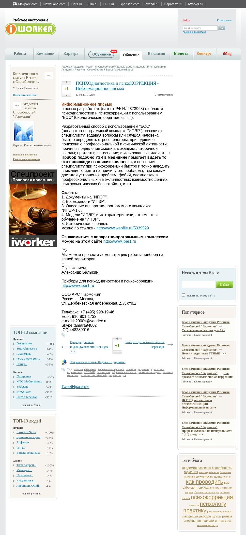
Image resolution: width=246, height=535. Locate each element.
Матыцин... (24, 470)
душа (218, 476)
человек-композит (206, 525)
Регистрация (224, 19)
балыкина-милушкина (110, 369)
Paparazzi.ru (173, 4)
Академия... (24, 353)
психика (186, 498)
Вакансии (156, 53)
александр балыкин (209, 472)
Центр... (21, 364)
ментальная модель (149, 372)
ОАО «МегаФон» (28, 359)
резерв (227, 516)
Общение (131, 55)
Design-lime (24, 343)
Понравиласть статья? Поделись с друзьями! (97, 362)
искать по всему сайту (201, 295)
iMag (227, 53)
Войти (186, 19)
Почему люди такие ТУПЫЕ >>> (204, 353)
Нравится (81, 387)
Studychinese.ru (26, 348)
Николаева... (24, 475)
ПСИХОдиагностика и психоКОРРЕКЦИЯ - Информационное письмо (199, 403)
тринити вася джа (28, 437)
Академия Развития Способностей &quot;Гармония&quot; (109, 66)
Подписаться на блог (25, 94)
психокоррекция (212, 497)
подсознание (223, 492)
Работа (20, 53)
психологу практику (204, 507)
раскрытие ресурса (197, 516)
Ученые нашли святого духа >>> (203, 330)
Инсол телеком (26, 397)
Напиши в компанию (25, 154)
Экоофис (22, 386)
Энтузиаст (23, 392)
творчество (225, 521)
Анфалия (22, 442)
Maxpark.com (27, 4)
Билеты (181, 53)
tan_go (20, 447)
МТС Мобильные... (29, 381)
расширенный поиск (194, 32)
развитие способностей (219, 511)
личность (214, 488)
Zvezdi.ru (151, 4)
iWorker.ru (195, 4)
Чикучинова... (25, 480)
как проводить (204, 482)
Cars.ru (76, 4)
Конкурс (204, 53)
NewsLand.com (54, 4)
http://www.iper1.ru (120, 241)
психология (194, 505)
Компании (45, 53)
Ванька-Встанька (28, 452)
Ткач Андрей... (26, 465)
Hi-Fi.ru (108, 4)
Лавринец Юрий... (28, 485)
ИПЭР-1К (227, 477)
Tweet (67, 387)
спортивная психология (201, 520)
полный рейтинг (31, 404)
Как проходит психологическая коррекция (207, 375)
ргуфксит (216, 516)
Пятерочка (23, 376)
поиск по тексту (192, 28)
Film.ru (93, 4)
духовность (204, 476)
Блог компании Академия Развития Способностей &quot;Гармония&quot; (114, 68)
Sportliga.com (129, 4)
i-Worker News (26, 432)
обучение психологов (204, 492)
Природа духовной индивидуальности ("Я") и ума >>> (89, 346)
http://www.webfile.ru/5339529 (122, 228)
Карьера (70, 53)
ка (124, 375)
